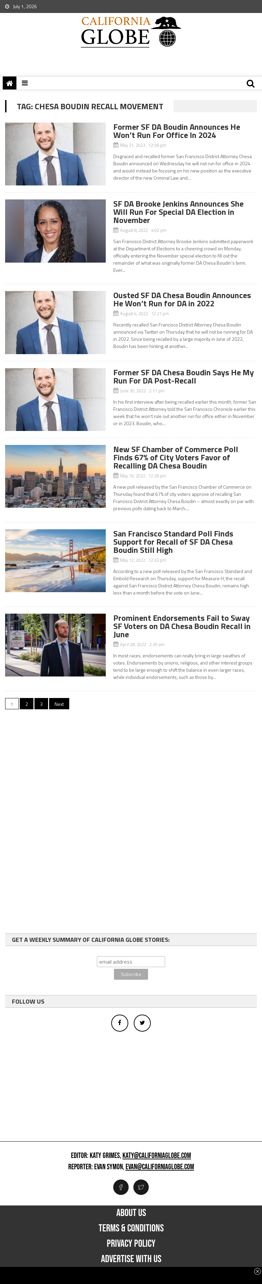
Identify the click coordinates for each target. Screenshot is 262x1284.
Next (59, 704)
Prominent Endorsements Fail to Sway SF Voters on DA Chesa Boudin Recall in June (182, 626)
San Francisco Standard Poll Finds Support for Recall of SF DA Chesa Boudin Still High (173, 541)
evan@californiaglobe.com (160, 1167)
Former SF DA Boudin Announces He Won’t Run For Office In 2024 (176, 131)
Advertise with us (131, 1259)
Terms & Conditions (131, 1228)
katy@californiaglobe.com (156, 1156)
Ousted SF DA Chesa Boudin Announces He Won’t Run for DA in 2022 (182, 299)
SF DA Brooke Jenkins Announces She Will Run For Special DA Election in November (178, 211)
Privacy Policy (131, 1244)
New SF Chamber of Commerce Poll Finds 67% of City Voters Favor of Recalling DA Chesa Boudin (175, 457)
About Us (131, 1213)
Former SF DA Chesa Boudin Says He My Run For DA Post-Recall (183, 376)
